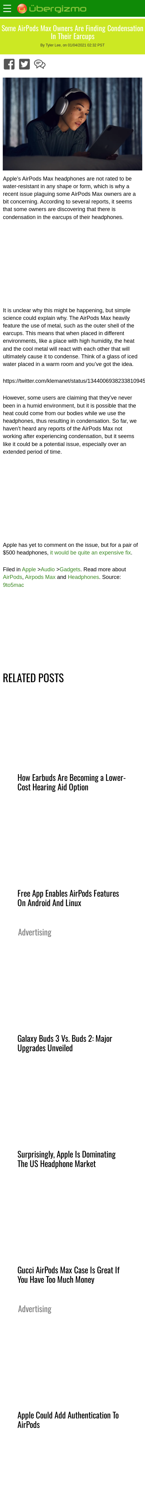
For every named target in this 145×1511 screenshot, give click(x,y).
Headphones (83, 577)
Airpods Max (40, 577)
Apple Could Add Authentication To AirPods (68, 1419)
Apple (29, 569)
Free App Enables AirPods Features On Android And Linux (68, 898)
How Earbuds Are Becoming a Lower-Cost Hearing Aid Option (71, 782)
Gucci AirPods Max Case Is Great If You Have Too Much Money (68, 1274)
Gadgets (70, 569)
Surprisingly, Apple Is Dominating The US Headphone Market (66, 1158)
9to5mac (13, 585)
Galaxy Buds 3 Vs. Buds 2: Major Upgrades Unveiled (64, 1043)
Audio (48, 569)
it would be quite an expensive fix (90, 553)
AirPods (12, 577)
